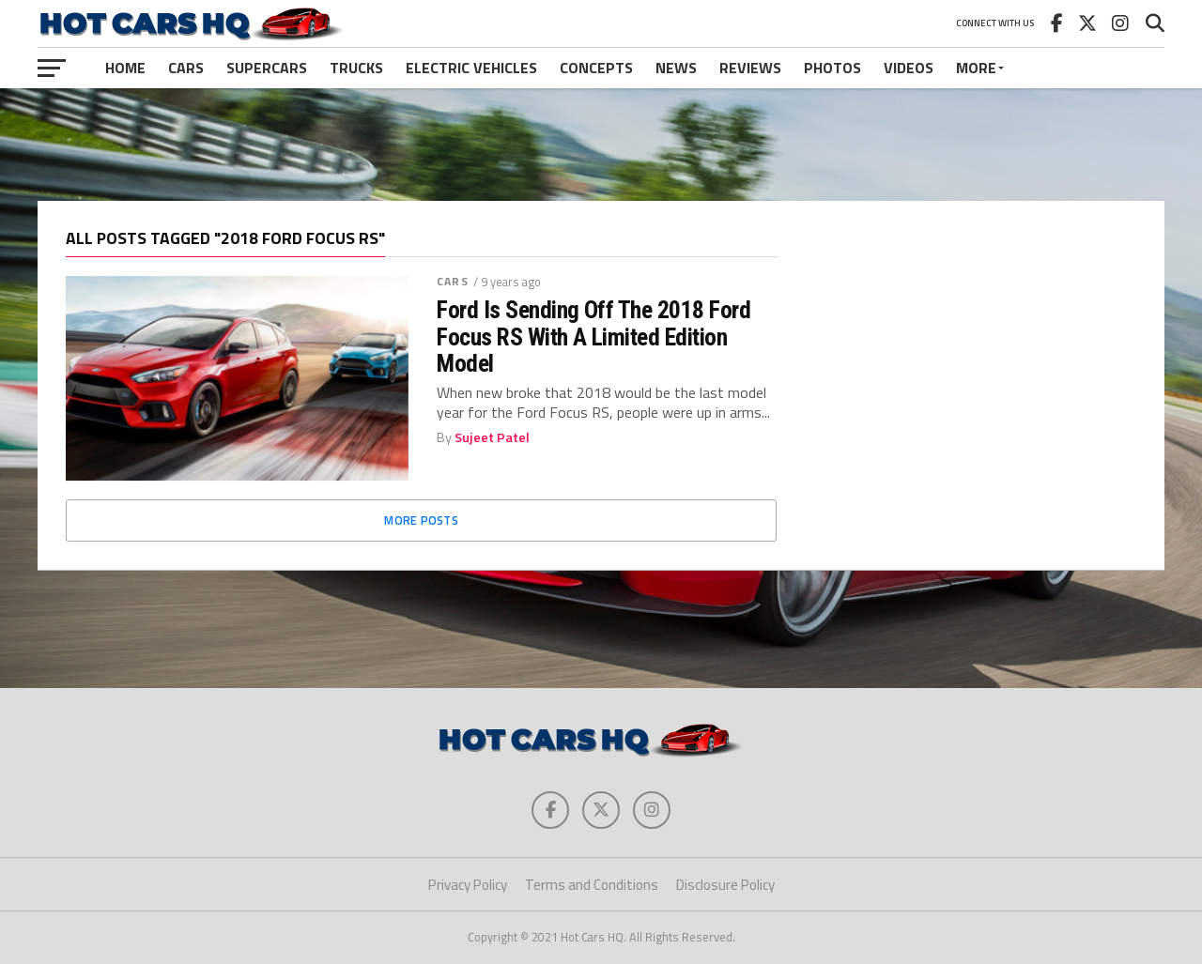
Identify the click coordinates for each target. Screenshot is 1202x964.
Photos (832, 67)
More (976, 67)
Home (125, 67)
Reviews (750, 67)
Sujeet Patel (492, 437)
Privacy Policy (467, 884)
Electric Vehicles (471, 67)
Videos (908, 67)
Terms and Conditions (591, 884)
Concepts (596, 67)
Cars (186, 67)
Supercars (266, 67)
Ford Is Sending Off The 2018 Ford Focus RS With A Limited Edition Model (593, 336)
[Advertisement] (601, 144)
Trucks (356, 67)
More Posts (421, 520)
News (676, 67)
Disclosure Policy (725, 884)
